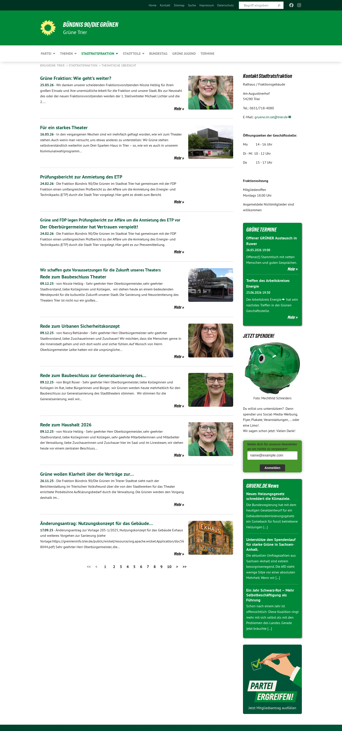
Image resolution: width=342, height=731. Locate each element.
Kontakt (165, 5)
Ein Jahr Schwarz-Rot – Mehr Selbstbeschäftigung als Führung (270, 594)
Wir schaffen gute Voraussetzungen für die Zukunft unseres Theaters (103, 276)
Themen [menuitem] (66, 53)
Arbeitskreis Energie (266, 299)
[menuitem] (152, 5)
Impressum (206, 5)
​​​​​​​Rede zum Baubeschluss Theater (75, 282)
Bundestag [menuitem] (158, 53)
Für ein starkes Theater (65, 127)
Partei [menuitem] (46, 53)
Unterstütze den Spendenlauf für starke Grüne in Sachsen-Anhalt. (271, 544)
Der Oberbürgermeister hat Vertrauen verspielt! (92, 232)
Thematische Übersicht (118, 65)
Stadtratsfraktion (83, 65)
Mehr (177, 108)
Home (152, 5)
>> (184, 572)
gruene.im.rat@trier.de (271, 117)
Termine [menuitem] (207, 53)
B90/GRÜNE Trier (52, 65)
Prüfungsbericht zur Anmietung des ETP (84, 176)
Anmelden (272, 467)
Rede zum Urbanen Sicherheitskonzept (82, 331)
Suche (192, 5)
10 (169, 572)
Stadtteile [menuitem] (132, 53)
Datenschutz (225, 5)
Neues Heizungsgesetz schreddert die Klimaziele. (268, 496)
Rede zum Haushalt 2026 (68, 430)
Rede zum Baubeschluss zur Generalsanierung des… (97, 381)
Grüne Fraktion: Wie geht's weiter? (78, 78)
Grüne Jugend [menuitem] (184, 53)
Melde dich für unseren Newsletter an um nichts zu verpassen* (272, 446)
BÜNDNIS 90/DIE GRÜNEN (94, 24)
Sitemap (179, 5)
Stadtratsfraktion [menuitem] (97, 53)
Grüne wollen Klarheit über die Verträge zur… (90, 479)
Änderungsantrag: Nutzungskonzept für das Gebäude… (101, 529)
